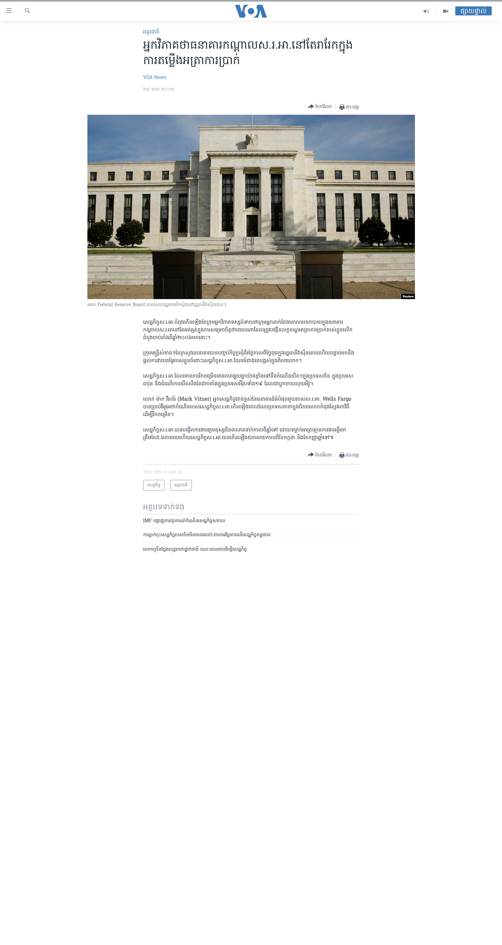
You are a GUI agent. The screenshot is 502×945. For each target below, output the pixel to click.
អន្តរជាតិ (151, 32)
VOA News (154, 77)
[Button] (320, 107)
